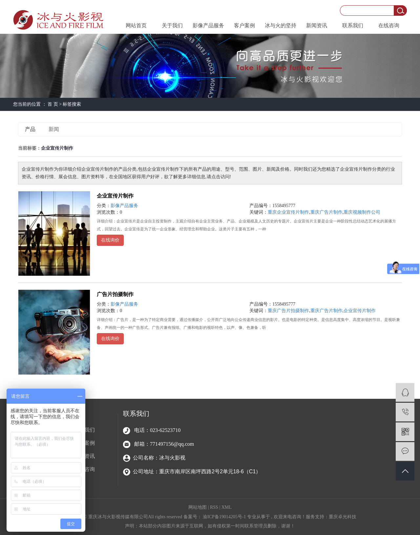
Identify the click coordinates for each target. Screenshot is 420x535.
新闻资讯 (316, 25)
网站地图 (198, 507)
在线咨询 (388, 25)
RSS (214, 507)
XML (226, 507)
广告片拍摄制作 (115, 294)
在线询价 (110, 240)
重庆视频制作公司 (362, 212)
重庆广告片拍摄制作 (288, 310)
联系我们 (352, 25)
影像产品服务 (208, 25)
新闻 (54, 129)
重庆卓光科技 (342, 516)
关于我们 (172, 25)
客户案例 (244, 25)
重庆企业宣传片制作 (288, 212)
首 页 (53, 104)
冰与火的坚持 (280, 25)
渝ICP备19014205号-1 (224, 516)
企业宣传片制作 (115, 196)
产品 (30, 129)
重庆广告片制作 (326, 212)
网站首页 (136, 25)
